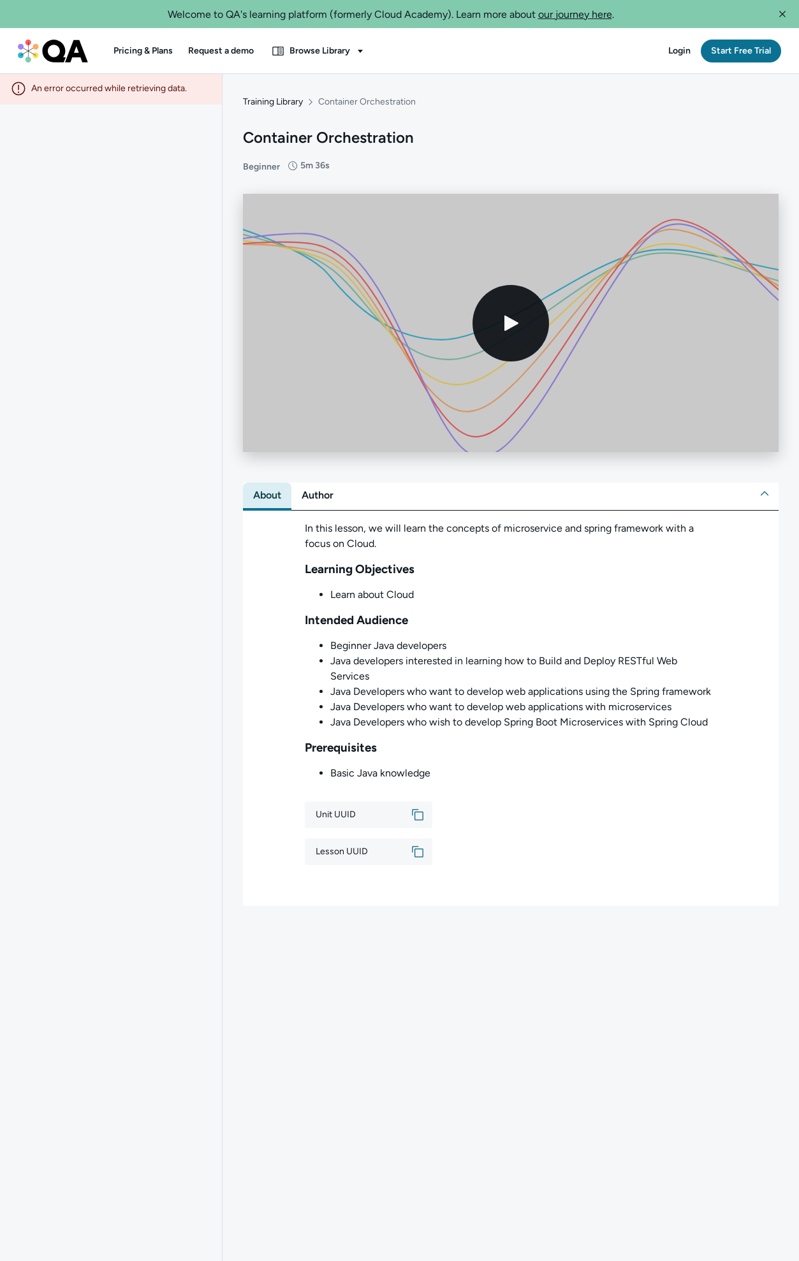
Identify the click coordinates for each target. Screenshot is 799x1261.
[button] (782, 14)
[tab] (267, 496)
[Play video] (511, 324)
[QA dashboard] (53, 51)
